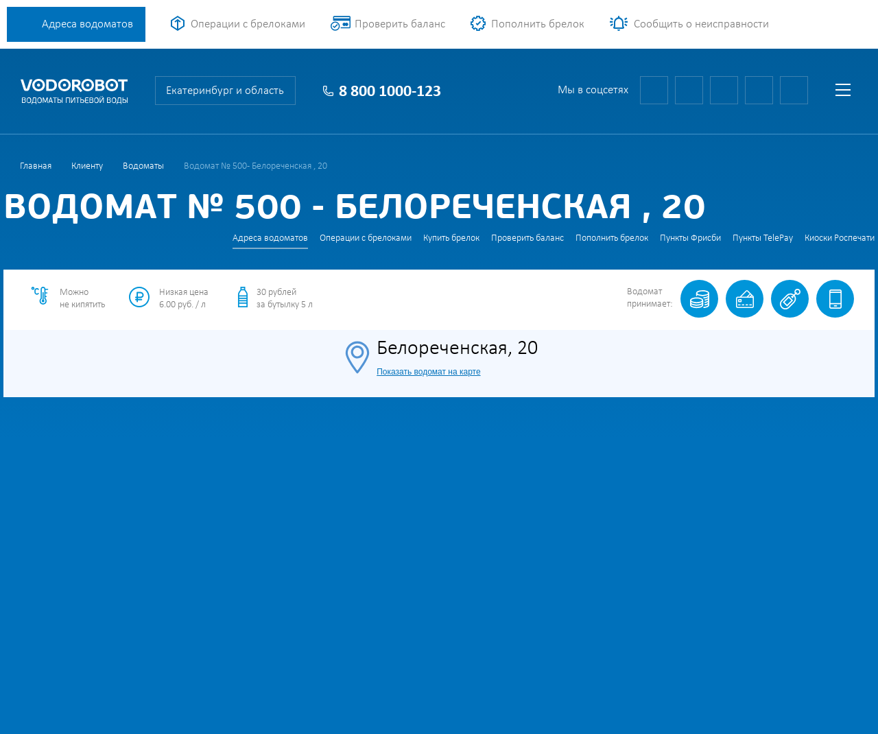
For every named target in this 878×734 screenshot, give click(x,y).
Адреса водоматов (87, 24)
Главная (35, 166)
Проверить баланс (400, 24)
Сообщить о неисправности (701, 24)
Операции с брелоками (248, 24)
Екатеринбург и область (225, 91)
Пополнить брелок (537, 24)
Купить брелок (451, 238)
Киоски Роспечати (840, 238)
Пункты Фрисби (690, 238)
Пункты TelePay (763, 238)
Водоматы (143, 166)
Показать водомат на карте (428, 372)
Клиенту (87, 166)
